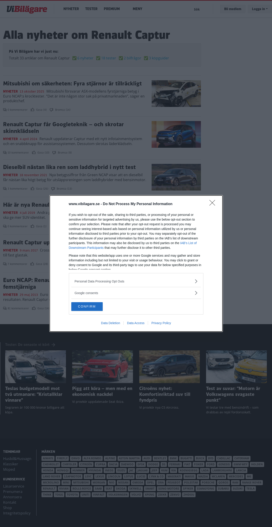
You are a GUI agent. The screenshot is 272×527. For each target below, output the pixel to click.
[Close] (213, 204)
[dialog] (136, 263)
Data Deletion (110, 323)
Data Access (135, 323)
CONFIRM (92, 306)
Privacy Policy (161, 323)
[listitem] (136, 281)
